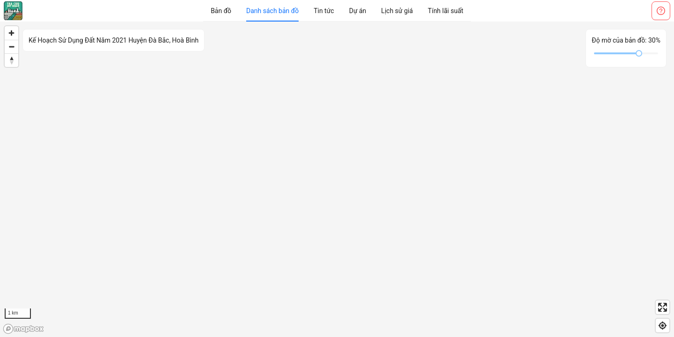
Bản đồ (221, 11)
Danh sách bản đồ (272, 11)
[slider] (639, 53)
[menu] (337, 11)
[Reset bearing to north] (11, 60)
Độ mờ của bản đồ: (626, 40)
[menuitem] (221, 11)
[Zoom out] (11, 46)
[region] (337, 179)
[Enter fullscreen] (662, 307)
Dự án (357, 11)
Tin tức (324, 11)
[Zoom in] (11, 33)
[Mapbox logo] (23, 328)
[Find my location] (662, 325)
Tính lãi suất (445, 11)
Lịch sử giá (397, 11)
